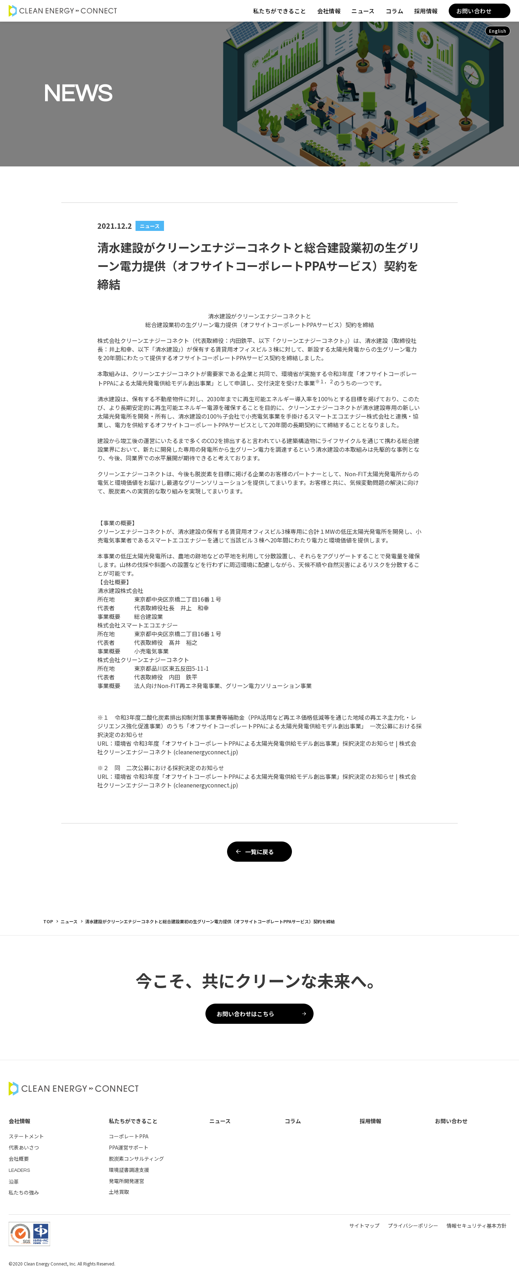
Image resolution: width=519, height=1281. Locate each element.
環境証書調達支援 (129, 1169)
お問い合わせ (474, 10)
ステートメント (26, 1136)
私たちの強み (24, 1192)
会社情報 (329, 10)
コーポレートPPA (128, 1136)
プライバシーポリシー (413, 1225)
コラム (394, 10)
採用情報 (426, 10)
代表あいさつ (24, 1147)
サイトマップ (364, 1225)
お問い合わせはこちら (261, 1013)
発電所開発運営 (126, 1180)
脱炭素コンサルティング (136, 1158)
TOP (48, 921)
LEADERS (19, 1170)
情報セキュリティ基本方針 (477, 1225)
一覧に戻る (254, 851)
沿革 (14, 1181)
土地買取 (119, 1191)
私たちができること (279, 10)
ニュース (363, 10)
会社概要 (19, 1158)
